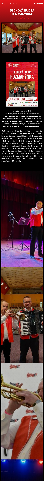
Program (4, 3)
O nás (9, 3)
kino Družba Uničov (22, 18)
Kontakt (15, 3)
